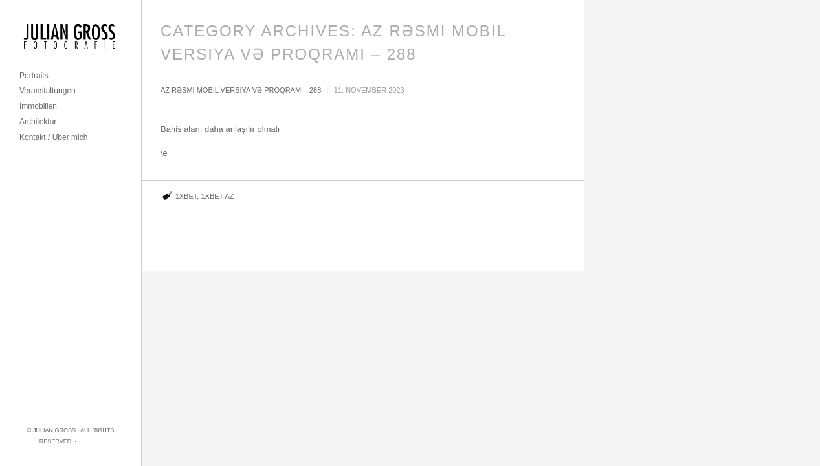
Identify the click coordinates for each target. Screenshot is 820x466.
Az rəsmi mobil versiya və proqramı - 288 (241, 90)
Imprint (90, 441)
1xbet (186, 196)
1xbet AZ (217, 196)
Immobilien (38, 106)
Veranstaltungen (47, 90)
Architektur (37, 121)
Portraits (34, 75)
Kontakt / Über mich (53, 137)
